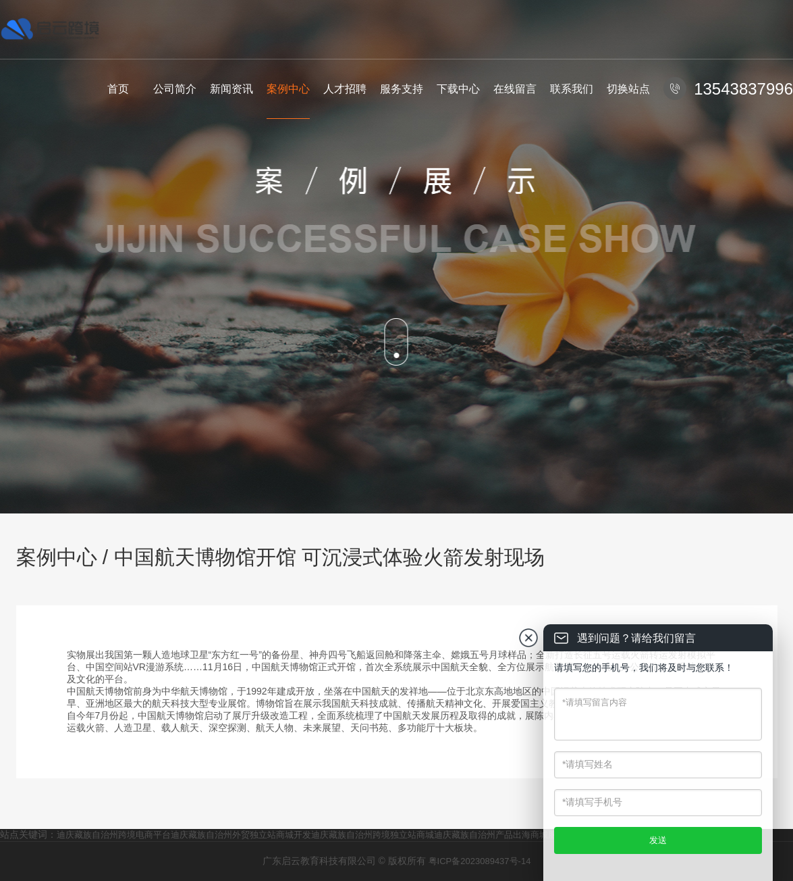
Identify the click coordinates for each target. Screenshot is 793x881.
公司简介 (174, 89)
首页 (118, 89)
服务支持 (401, 89)
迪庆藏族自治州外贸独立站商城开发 (241, 835)
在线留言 (515, 89)
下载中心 (458, 89)
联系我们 (571, 89)
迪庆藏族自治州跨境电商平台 (114, 835)
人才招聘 (344, 89)
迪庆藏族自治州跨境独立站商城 (372, 835)
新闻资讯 (231, 89)
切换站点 (628, 89)
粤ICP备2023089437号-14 (480, 861)
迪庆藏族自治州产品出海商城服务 (500, 835)
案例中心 (288, 89)
